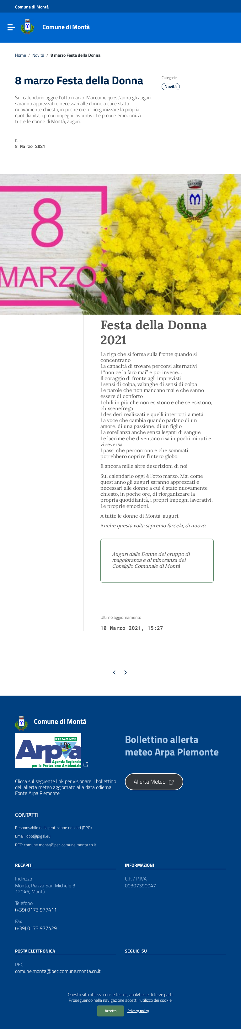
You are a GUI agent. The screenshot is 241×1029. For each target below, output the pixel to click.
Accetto (110, 1011)
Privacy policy (138, 1011)
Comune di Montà (66, 27)
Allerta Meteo (154, 781)
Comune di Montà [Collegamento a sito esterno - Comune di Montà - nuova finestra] (32, 7)
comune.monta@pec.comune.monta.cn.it (58, 971)
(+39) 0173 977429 (36, 928)
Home (20, 55)
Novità (38, 55)
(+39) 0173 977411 (36, 910)
